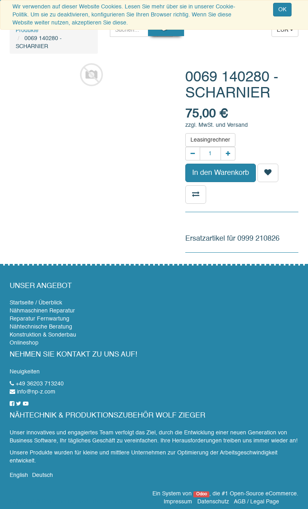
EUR (285, 30)
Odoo (201, 494)
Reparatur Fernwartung (39, 319)
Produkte (27, 30)
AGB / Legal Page (256, 502)
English (19, 475)
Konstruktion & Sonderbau (43, 335)
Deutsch (42, 475)
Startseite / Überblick (36, 303)
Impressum (178, 502)
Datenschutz (213, 502)
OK (282, 9)
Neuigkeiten (25, 372)
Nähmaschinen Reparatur (42, 311)
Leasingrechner (210, 140)
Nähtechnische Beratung (41, 327)
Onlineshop (24, 343)
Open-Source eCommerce (263, 494)
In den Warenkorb (220, 172)
